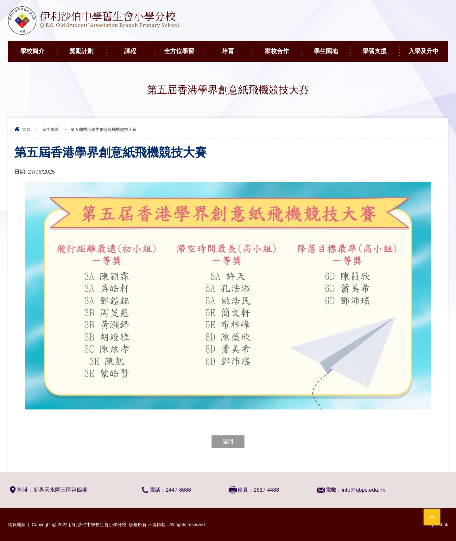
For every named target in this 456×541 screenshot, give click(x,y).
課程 (139, 47)
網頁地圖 (17, 524)
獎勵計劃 (87, 47)
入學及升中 (428, 47)
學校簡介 (38, 47)
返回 (228, 442)
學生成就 (50, 129)
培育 (237, 47)
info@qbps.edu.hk (363, 490)
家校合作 (283, 47)
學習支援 (381, 47)
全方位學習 (184, 47)
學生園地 (332, 47)
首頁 (26, 129)
